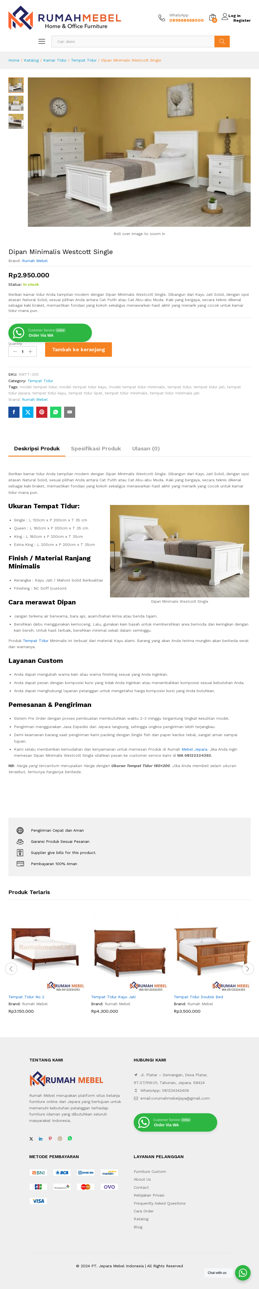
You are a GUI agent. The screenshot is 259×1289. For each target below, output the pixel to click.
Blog (138, 1224)
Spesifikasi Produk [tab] (96, 446)
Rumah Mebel (35, 260)
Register (242, 20)
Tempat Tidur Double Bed (198, 994)
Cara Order (144, 1209)
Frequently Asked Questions (160, 1201)
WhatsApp (179, 15)
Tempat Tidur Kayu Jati (113, 994)
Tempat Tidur (84, 60)
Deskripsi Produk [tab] (37, 446)
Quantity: (15, 343)
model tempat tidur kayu (82, 384)
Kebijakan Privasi (149, 1193)
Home (13, 60)
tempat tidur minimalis (126, 391)
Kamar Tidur (55, 60)
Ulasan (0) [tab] (146, 446)
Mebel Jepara (194, 747)
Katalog (31, 60)
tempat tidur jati (209, 384)
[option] (47, 966)
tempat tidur (179, 384)
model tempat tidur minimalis (137, 384)
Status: (15, 284)
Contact (141, 1185)
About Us (142, 1177)
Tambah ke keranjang (78, 349)
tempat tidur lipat (85, 391)
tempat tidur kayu (49, 391)
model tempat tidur (38, 384)
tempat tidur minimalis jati (174, 391)
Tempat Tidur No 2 (26, 994)
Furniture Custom (150, 1169)
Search (222, 41)
